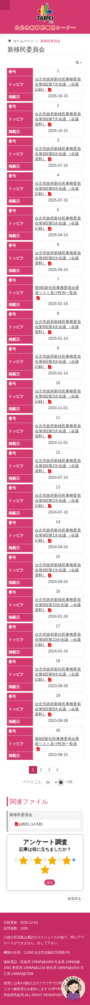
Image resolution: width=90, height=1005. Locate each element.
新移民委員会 (50, 41)
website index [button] (5, 5)
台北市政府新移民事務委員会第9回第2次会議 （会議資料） (58, 466)
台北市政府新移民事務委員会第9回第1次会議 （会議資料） (58, 570)
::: (2, 36)
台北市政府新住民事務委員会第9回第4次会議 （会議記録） (58, 361)
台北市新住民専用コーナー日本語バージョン (45, 17)
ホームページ (23, 41)
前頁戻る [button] (74, 899)
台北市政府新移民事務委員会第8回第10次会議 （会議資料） (58, 605)
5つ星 (45, 869)
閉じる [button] (78, 62)
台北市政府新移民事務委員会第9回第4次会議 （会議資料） (58, 327)
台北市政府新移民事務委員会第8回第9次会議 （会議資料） (58, 709)
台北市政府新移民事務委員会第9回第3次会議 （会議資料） (58, 431)
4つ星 (66, 860)
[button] (61, 782)
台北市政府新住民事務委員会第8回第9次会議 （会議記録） (58, 674)
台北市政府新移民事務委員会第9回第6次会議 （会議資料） (58, 154)
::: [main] (8, 40)
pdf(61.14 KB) (31, 824)
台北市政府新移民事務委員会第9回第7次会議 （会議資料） (58, 119)
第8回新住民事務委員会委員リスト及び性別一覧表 (57, 741)
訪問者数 (10, 928)
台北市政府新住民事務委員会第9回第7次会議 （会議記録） (58, 84)
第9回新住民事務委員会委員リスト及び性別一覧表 (57, 290)
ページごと (32, 782)
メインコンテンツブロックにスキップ (2, 2)
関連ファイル (29, 801)
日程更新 (10, 922)
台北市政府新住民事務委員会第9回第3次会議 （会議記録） (58, 396)
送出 (39, 882)
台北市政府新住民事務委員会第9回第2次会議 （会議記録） (58, 500)
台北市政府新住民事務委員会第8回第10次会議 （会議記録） (58, 639)
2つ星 (37, 860)
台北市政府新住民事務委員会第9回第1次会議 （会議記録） (58, 535)
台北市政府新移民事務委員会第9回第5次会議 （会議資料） (58, 258)
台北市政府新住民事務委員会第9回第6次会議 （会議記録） (58, 188)
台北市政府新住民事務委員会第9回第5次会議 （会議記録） (58, 223)
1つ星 (23, 860)
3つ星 (52, 860)
